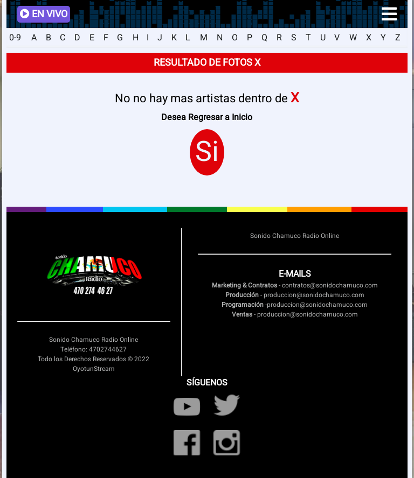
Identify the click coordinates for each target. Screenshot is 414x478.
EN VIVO (43, 14)
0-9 (15, 37)
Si (207, 152)
